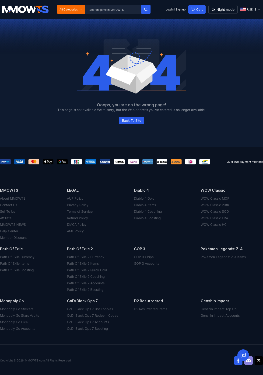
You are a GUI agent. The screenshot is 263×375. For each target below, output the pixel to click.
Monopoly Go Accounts (17, 328)
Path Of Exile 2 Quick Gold (87, 270)
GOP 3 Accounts (146, 263)
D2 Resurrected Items (150, 309)
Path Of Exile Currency (17, 257)
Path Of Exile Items (14, 263)
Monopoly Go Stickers (16, 309)
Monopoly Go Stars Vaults (19, 315)
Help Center (9, 231)
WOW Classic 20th (215, 205)
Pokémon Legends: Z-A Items (223, 257)
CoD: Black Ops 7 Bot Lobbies (90, 309)
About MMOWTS (12, 198)
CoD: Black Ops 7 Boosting (87, 328)
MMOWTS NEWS (13, 224)
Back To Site (131, 120)
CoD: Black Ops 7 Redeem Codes (92, 315)
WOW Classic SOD (215, 211)
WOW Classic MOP (215, 198)
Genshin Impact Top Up (219, 309)
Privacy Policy (77, 205)
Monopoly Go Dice (14, 322)
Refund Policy (77, 218)
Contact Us (8, 205)
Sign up (181, 9)
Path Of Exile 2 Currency (85, 257)
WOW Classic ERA (214, 218)
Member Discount (13, 238)
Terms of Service (80, 211)
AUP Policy (75, 198)
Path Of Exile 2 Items (83, 263)
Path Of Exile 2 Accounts (86, 283)
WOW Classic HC (214, 224)
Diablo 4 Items (145, 205)
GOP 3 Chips (144, 257)
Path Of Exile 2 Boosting (85, 290)
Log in (170, 9)
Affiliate (5, 218)
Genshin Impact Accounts (220, 315)
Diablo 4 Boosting (147, 218)
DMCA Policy (77, 224)
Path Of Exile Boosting (17, 270)
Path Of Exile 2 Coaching (86, 276)
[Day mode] (223, 9)
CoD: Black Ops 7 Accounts (88, 322)
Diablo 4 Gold (144, 198)
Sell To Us (7, 211)
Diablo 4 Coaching (148, 211)
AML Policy (75, 231)
